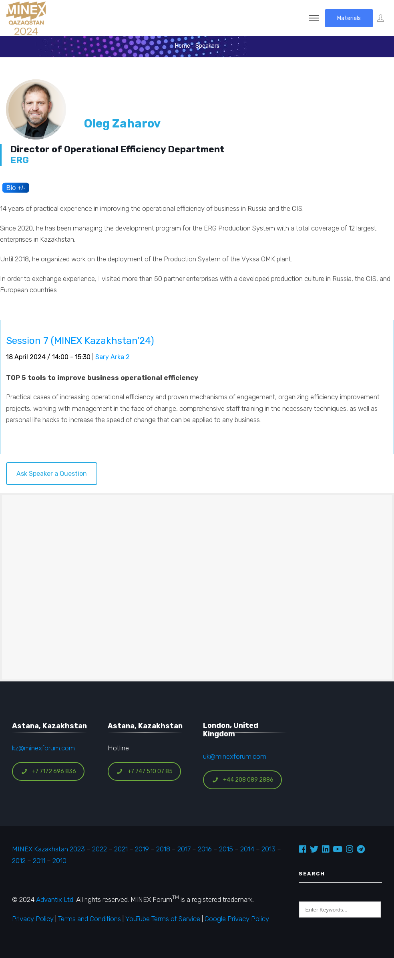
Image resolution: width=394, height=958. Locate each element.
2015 (226, 849)
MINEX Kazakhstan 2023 (48, 849)
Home (182, 45)
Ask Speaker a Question (51, 473)
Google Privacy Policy (237, 919)
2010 (59, 861)
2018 (163, 849)
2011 (39, 861)
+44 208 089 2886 (242, 779)
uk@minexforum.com (234, 756)
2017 (184, 849)
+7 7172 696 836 (48, 771)
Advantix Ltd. (55, 899)
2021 (121, 849)
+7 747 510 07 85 (145, 771)
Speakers (207, 45)
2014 (247, 849)
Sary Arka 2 (112, 357)
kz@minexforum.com (43, 748)
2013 (268, 849)
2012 (19, 861)
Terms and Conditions (89, 919)
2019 (141, 849)
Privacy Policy (33, 919)
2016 (205, 849)
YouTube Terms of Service (162, 919)
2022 (99, 849)
